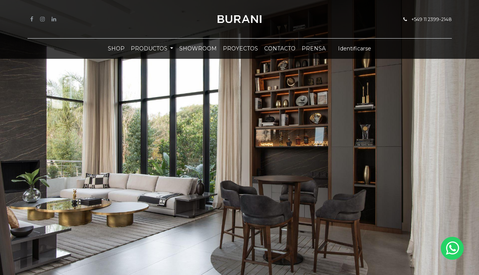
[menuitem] (116, 49)
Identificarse (354, 48)
